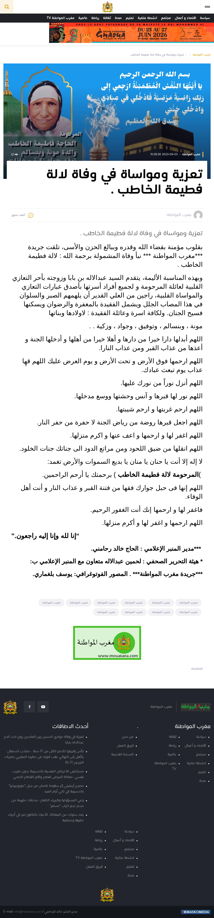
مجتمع (166, 18)
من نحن (128, 737)
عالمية (82, 18)
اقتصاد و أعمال (185, 18)
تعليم (130, 18)
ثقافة (107, 18)
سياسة (205, 18)
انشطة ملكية (147, 18)
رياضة (95, 18)
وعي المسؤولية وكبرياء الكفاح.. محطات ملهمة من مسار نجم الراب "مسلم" (47, 803)
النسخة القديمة (122, 754)
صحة (118, 18)
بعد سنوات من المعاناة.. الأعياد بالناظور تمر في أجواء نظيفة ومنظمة (46, 817)
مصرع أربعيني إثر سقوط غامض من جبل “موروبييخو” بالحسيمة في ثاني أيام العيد (46, 788)
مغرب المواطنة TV (61, 18)
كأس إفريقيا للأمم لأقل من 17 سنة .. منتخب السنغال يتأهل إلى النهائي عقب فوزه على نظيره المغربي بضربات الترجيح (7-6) (44, 757)
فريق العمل (125, 746)
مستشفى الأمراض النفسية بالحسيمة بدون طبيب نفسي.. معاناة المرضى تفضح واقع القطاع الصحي (48, 774)
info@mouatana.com (27, 911)
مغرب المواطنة (201, 54)
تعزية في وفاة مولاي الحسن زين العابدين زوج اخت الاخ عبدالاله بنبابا (44, 739)
